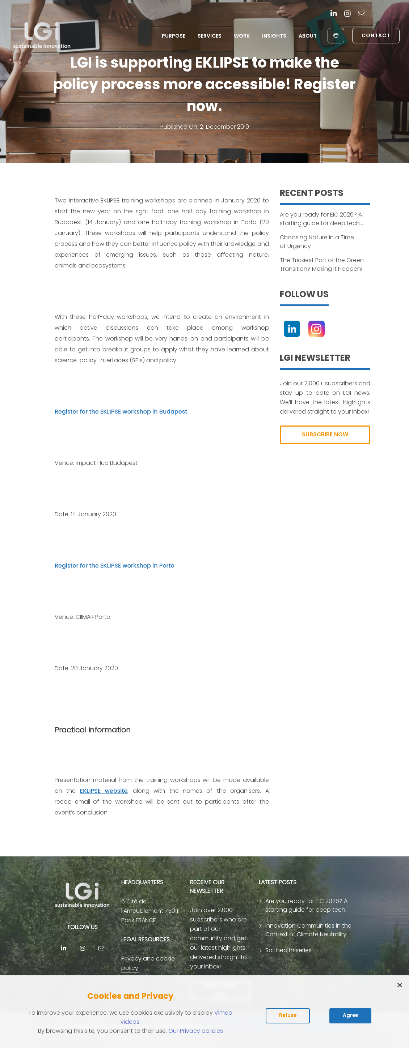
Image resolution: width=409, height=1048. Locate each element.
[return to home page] (43, 35)
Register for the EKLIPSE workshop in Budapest (121, 411)
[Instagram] (347, 14)
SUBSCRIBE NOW (325, 435)
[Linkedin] (333, 14)
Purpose (173, 35)
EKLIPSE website (104, 791)
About (307, 35)
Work (241, 35)
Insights (273, 35)
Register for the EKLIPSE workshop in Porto (114, 565)
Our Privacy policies (195, 1031)
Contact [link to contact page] (375, 35)
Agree (350, 1015)
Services (209, 35)
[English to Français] (334, 35)
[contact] (361, 14)
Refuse (288, 1015)
